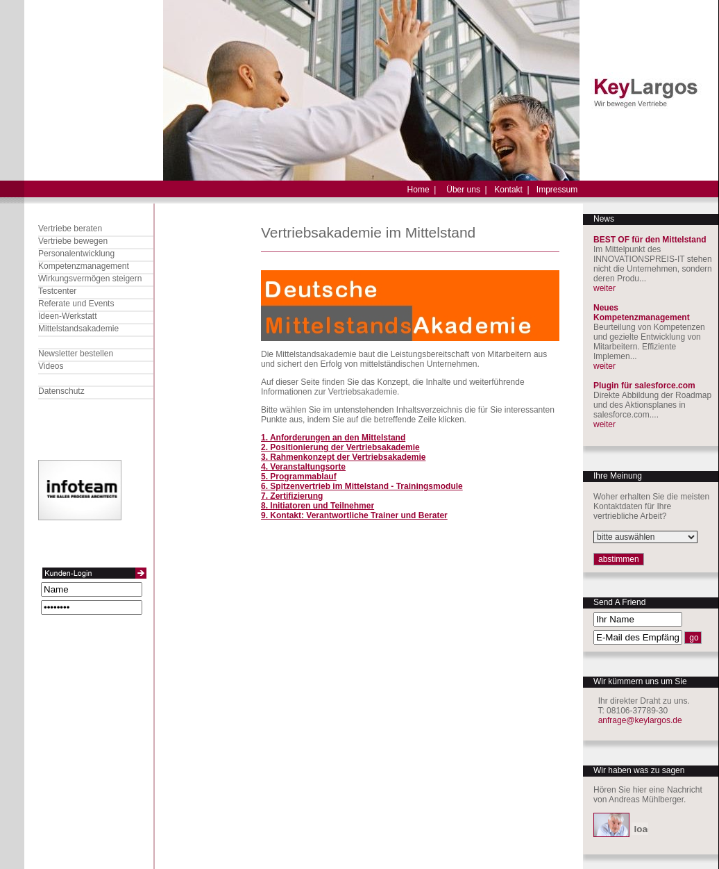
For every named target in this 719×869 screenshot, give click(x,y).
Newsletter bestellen (75, 353)
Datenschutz (61, 391)
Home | (422, 190)
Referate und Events (76, 303)
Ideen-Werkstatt (67, 316)
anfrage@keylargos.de (640, 720)
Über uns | (466, 190)
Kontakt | (511, 190)
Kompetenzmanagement (83, 266)
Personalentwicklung (76, 253)
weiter (604, 288)
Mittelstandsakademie (78, 328)
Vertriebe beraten (70, 228)
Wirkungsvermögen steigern (90, 278)
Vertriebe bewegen (73, 241)
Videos (50, 366)
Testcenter (57, 291)
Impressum (556, 190)
